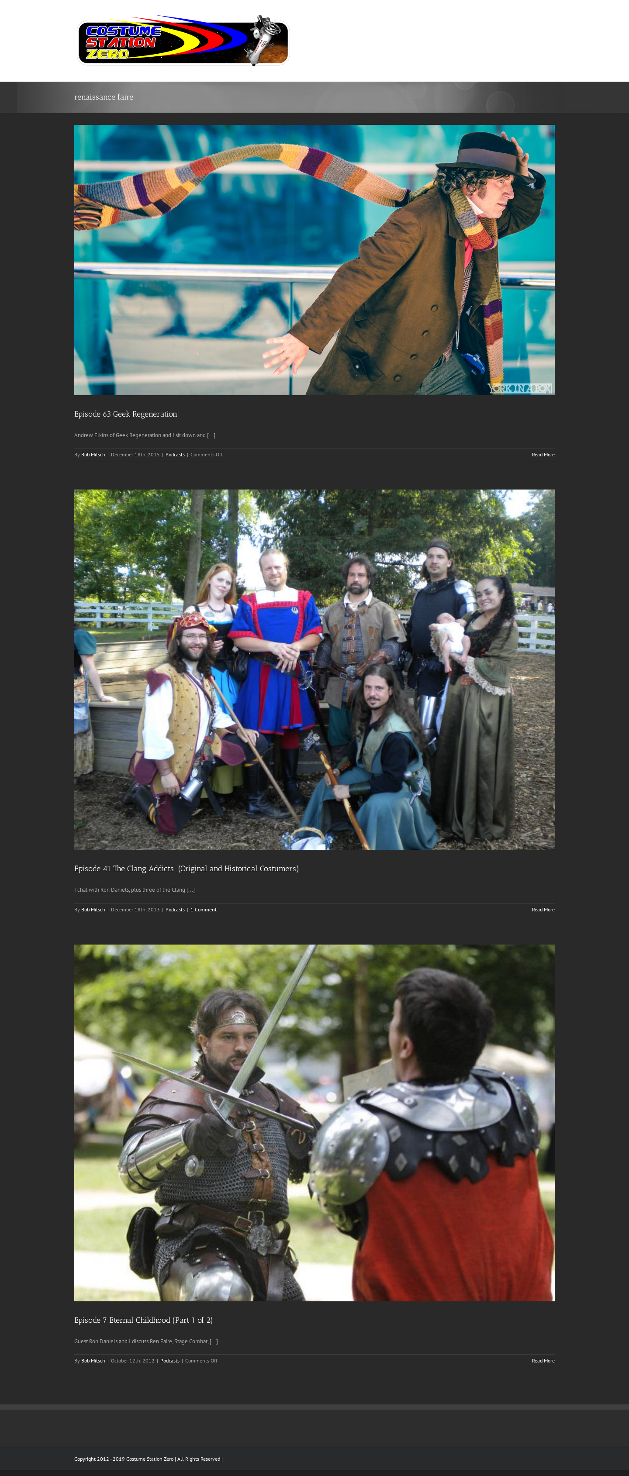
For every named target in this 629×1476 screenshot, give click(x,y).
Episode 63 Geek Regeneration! (126, 414)
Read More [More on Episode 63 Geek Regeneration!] (543, 454)
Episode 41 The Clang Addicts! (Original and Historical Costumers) (186, 868)
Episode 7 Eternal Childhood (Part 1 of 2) (143, 1320)
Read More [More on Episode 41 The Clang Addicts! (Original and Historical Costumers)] (543, 909)
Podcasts (175, 454)
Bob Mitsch (93, 454)
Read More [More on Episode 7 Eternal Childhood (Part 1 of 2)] (543, 1360)
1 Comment (203, 909)
